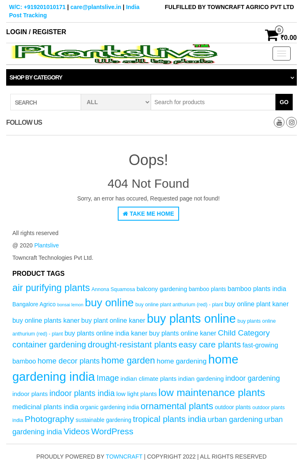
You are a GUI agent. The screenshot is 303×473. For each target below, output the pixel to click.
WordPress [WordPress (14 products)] (112, 431)
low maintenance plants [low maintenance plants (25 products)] (211, 392)
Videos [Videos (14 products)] (76, 431)
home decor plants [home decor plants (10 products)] (68, 360)
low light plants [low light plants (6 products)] (136, 393)
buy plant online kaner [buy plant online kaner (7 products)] (113, 320)
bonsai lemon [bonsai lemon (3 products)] (70, 304)
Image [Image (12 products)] (107, 377)
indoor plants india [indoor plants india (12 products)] (82, 393)
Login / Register (36, 31)
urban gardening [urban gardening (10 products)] (235, 419)
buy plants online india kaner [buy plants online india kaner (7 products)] (106, 333)
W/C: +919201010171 (37, 7)
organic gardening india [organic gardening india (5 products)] (109, 407)
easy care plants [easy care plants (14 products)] (210, 344)
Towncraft (124, 456)
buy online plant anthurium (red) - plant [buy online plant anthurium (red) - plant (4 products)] (179, 305)
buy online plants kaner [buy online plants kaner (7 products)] (45, 320)
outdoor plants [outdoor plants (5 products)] (233, 407)
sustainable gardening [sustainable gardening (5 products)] (103, 420)
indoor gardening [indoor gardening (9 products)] (253, 378)
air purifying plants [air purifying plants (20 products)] (51, 287)
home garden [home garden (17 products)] (128, 360)
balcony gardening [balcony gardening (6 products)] (162, 288)
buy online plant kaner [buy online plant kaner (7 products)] (257, 304)
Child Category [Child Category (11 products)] (244, 333)
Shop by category (35, 77)
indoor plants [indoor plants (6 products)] (30, 393)
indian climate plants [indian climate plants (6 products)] (149, 378)
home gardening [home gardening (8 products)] (182, 361)
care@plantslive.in (95, 7)
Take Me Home (148, 213)
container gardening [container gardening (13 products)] (49, 344)
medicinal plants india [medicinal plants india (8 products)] (45, 407)
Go (284, 102)
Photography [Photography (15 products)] (49, 419)
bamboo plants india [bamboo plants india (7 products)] (257, 288)
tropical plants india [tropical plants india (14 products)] (169, 419)
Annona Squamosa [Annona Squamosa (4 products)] (113, 289)
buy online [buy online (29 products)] (109, 302)
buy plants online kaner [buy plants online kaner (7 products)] (182, 333)
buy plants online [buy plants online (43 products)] (191, 318)
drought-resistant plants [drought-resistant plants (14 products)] (132, 344)
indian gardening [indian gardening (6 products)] (201, 378)
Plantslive (46, 245)
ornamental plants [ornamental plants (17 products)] (177, 406)
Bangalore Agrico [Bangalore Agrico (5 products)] (34, 304)
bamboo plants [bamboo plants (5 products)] (207, 289)
